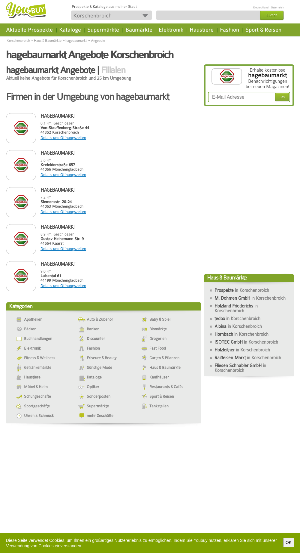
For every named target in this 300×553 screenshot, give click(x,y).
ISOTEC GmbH (246, 342)
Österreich (277, 7)
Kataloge (70, 29)
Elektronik (171, 29)
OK (289, 542)
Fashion (229, 29)
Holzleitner (242, 350)
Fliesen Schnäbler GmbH (240, 368)
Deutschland (260, 7)
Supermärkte (103, 29)
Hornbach (241, 334)
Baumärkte (138, 29)
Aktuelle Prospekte (29, 29)
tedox (237, 318)
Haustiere (202, 29)
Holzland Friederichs (236, 308)
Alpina (238, 326)
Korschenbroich (18, 41)
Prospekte (241, 290)
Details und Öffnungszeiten (63, 137)
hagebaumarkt (76, 41)
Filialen (113, 70)
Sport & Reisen (263, 29)
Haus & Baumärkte (48, 41)
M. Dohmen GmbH (250, 298)
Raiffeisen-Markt (247, 357)
